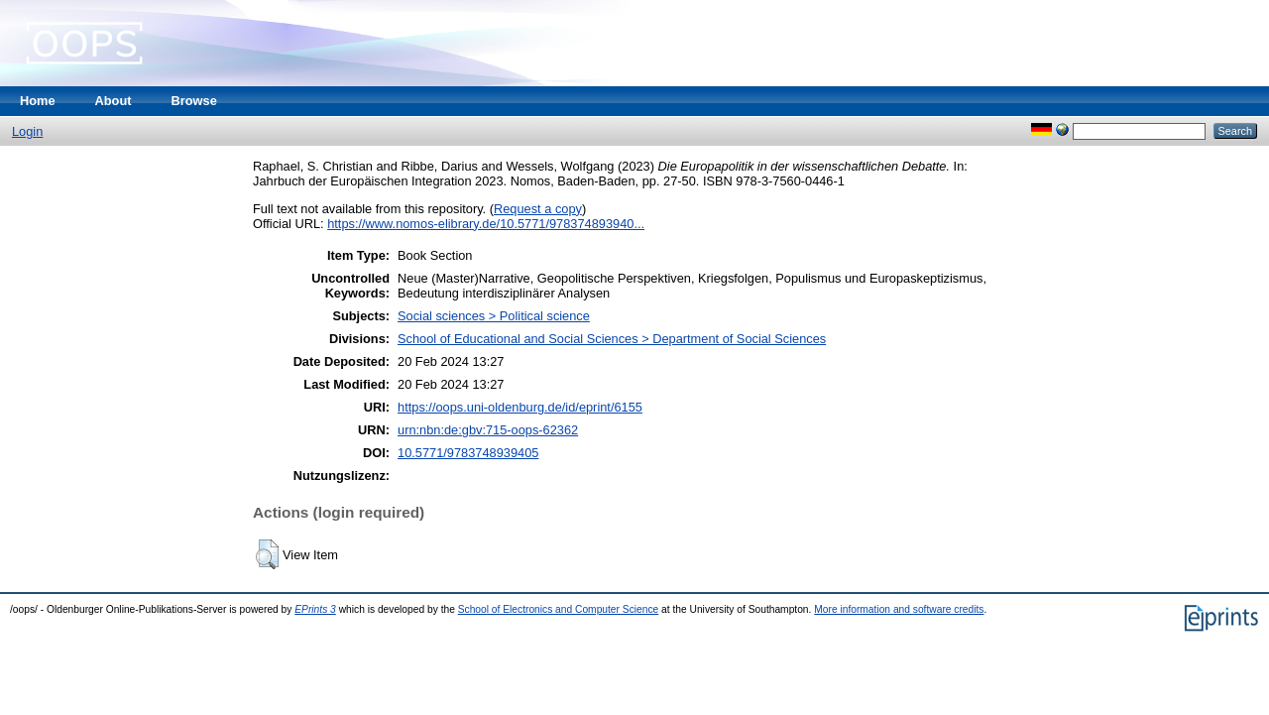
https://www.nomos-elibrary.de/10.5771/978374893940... (485, 223)
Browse (194, 100)
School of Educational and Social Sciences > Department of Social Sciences (612, 338)
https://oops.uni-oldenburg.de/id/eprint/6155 (520, 407)
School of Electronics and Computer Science (558, 609)
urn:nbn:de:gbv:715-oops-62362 (488, 429)
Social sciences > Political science (494, 315)
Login (27, 131)
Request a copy (538, 208)
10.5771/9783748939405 (468, 452)
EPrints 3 (315, 609)
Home (38, 100)
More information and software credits (898, 609)
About (113, 100)
